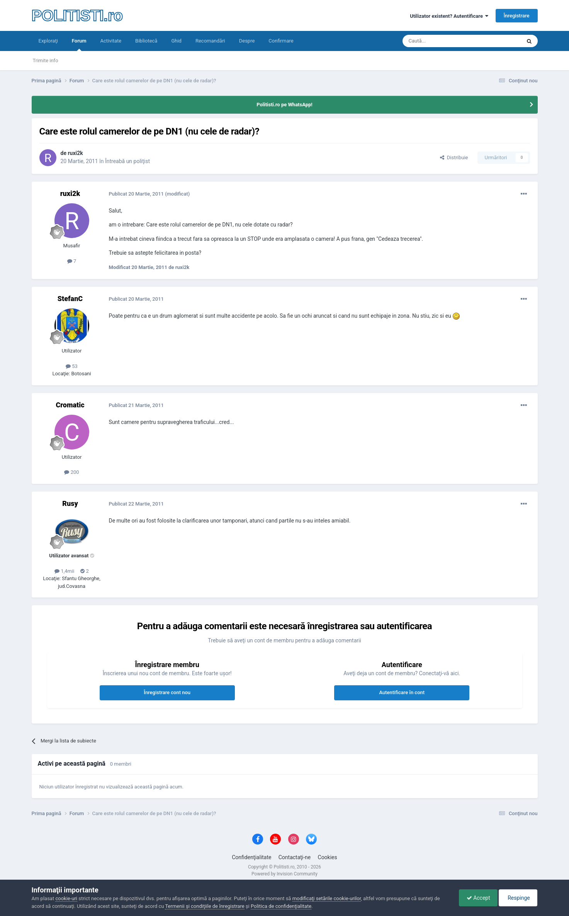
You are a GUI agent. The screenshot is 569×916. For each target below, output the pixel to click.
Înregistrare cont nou (167, 692)
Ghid (176, 41)
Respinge (517, 898)
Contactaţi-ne (295, 857)
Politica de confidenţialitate (281, 906)
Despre (247, 41)
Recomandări (210, 41)
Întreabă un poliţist (127, 161)
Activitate (110, 41)
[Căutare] (440, 41)
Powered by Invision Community (284, 874)
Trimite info (45, 60)
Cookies (327, 857)
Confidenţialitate (251, 857)
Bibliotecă (146, 41)
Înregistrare (517, 16)
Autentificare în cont (402, 692)
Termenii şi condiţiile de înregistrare (204, 906)
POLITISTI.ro (77, 15)
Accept (476, 898)
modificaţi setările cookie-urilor (326, 898)
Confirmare (280, 41)
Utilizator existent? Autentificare (449, 16)
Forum (79, 44)
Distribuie (454, 157)
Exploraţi (48, 41)
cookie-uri (66, 898)
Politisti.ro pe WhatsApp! (284, 104)
